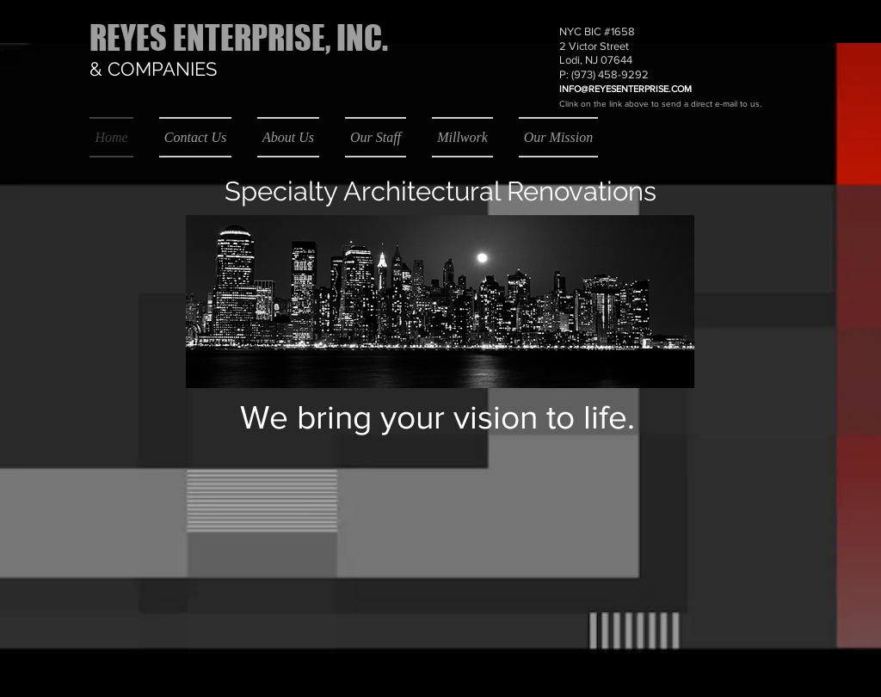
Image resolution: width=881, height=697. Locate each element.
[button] (785, 11)
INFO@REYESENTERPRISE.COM (625, 88)
